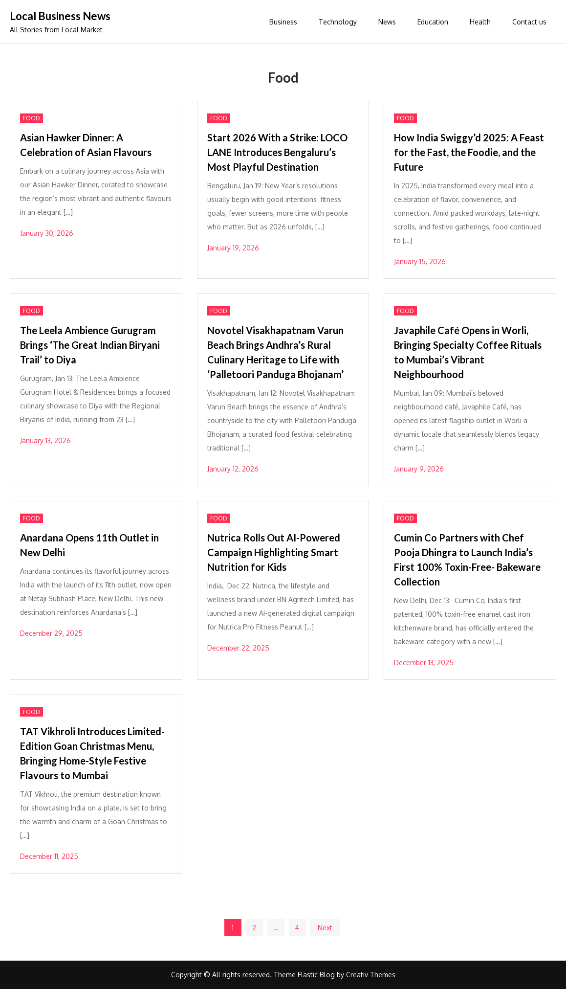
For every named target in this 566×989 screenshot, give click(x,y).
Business (283, 22)
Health (480, 22)
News (387, 22)
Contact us (529, 22)
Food (31, 118)
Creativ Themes (370, 974)
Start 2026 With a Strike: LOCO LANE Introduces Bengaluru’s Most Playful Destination (277, 152)
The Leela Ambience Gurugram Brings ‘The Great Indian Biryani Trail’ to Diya (90, 344)
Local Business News (60, 15)
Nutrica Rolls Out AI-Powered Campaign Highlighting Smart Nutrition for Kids (273, 552)
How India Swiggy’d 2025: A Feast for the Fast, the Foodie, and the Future (469, 152)
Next (325, 927)
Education (432, 22)
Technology (338, 22)
